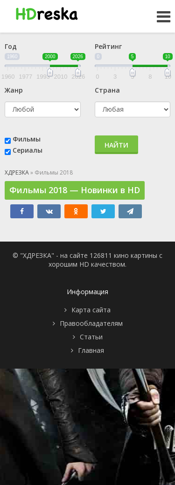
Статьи (91, 336)
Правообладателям (91, 323)
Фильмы (27, 139)
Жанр (14, 90)
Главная (91, 350)
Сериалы (27, 150)
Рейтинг (108, 46)
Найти (116, 145)
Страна (107, 90)
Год (11, 46)
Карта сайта (91, 309)
